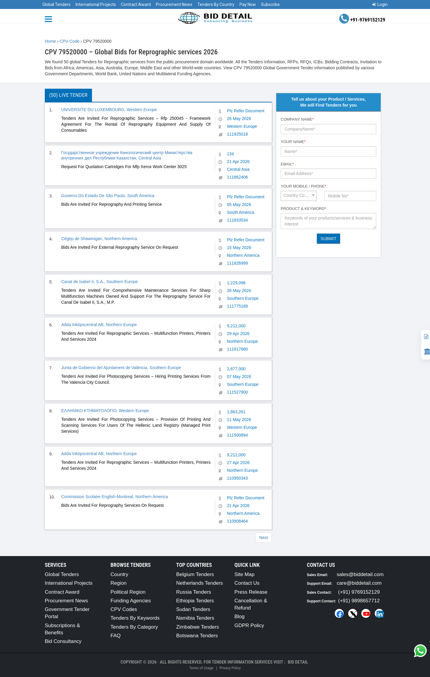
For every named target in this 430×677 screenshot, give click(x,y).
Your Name (293, 141)
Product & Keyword (303, 208)
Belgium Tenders (195, 574)
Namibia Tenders (195, 618)
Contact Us (246, 583)
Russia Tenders (193, 592)
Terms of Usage (201, 668)
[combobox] (299, 196)
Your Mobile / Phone (303, 186)
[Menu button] (50, 19)
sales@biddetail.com (360, 574)
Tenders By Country (215, 4)
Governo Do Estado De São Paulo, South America (107, 195)
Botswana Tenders (197, 635)
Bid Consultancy (63, 641)
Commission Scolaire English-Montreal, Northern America (114, 496)
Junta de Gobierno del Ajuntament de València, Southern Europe (121, 367)
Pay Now (247, 4)
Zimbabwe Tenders (197, 627)
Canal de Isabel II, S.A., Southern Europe (99, 281)
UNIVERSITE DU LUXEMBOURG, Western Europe (109, 109)
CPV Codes (123, 609)
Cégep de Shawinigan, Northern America (99, 238)
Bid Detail (298, 662)
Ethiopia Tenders (195, 601)
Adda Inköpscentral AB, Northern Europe (99, 324)
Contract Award (136, 4)
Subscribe (270, 4)
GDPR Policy (249, 625)
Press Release (251, 592)
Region (118, 583)
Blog (239, 616)
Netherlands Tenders (199, 583)
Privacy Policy (230, 668)
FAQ (115, 635)
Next (263, 537)
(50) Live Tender (68, 95)
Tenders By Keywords (134, 618)
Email (287, 164)
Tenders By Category (134, 627)
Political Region (127, 592)
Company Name (297, 119)
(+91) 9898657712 (359, 601)
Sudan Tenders (193, 609)
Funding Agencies (130, 601)
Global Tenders (56, 4)
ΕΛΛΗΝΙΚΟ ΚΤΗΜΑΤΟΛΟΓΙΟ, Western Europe (105, 410)
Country (119, 574)
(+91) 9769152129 (359, 592)
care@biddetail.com (359, 583)
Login (380, 4)
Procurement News (174, 4)
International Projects (96, 4)
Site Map (244, 574)
